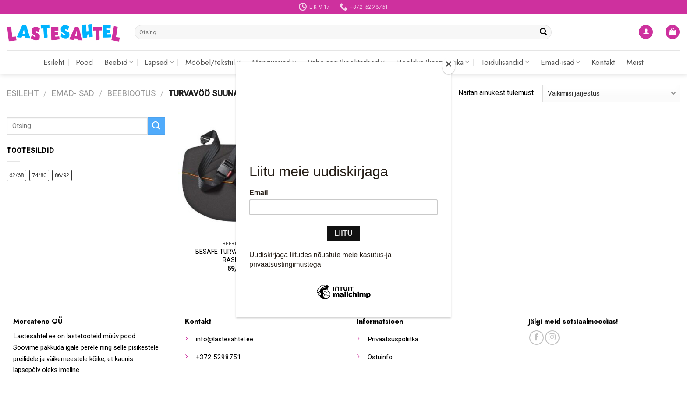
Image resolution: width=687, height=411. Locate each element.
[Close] (448, 65)
